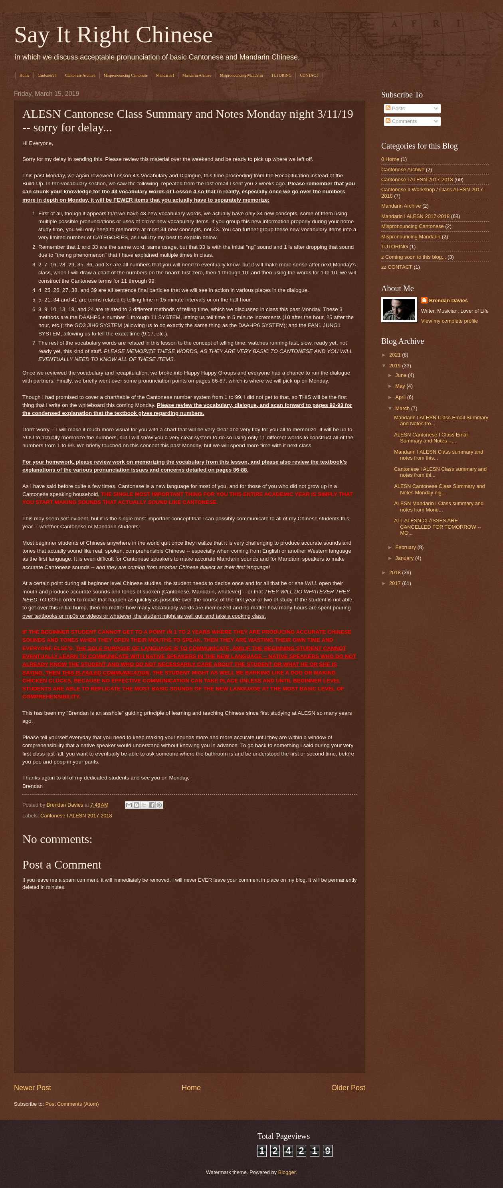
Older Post (348, 1088)
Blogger (287, 1172)
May (400, 386)
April (401, 397)
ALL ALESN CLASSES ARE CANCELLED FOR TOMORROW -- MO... (437, 527)
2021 (395, 355)
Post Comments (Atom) (72, 1104)
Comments (401, 121)
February (406, 547)
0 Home (390, 159)
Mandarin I (165, 75)
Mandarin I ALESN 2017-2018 (415, 216)
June (401, 375)
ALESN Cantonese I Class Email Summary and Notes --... (431, 438)
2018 (395, 572)
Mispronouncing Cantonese (126, 75)
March (403, 408)
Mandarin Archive (197, 75)
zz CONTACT (396, 267)
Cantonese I (47, 75)
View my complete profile (449, 321)
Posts (395, 108)
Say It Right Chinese (113, 34)
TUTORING (281, 75)
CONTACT (309, 75)
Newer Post (32, 1088)
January (405, 558)
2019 (395, 366)
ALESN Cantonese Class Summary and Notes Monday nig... (439, 489)
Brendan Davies (448, 300)
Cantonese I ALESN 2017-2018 (76, 816)
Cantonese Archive (80, 75)
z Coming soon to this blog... (413, 257)
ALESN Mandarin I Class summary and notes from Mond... (438, 506)
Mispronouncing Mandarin (241, 75)
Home (24, 75)
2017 (395, 583)
